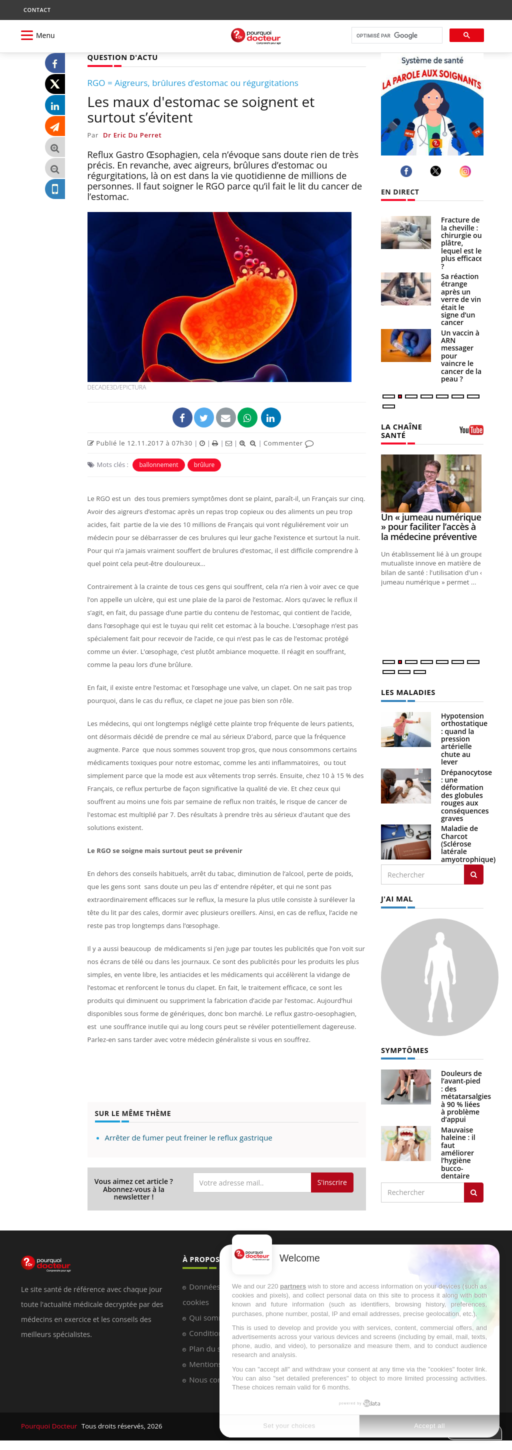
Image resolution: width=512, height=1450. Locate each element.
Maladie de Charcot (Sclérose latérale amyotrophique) (468, 842)
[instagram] (467, 171)
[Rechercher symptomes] (474, 1190)
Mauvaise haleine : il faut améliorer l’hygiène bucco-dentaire (458, 1150)
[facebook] (407, 171)
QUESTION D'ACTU (121, 57)
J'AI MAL (396, 897)
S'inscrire (332, 1181)
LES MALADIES (407, 691)
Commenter (289, 442)
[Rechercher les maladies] (474, 873)
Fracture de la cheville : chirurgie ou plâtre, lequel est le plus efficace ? (462, 242)
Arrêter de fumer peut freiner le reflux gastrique (188, 1137)
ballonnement (158, 464)
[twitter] (437, 171)
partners (293, 1286)
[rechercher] (396, 36)
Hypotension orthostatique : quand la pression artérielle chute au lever (464, 737)
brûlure (204, 464)
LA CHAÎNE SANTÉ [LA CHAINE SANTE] (400, 430)
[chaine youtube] (472, 433)
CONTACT (37, 10)
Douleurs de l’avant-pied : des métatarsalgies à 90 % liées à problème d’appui (466, 1094)
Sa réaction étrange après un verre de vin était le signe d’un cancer (461, 299)
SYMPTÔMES (403, 1047)
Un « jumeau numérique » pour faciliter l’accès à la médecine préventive (431, 526)
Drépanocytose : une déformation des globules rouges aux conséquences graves (466, 794)
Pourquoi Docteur (49, 1425)
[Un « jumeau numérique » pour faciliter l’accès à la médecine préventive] (432, 482)
